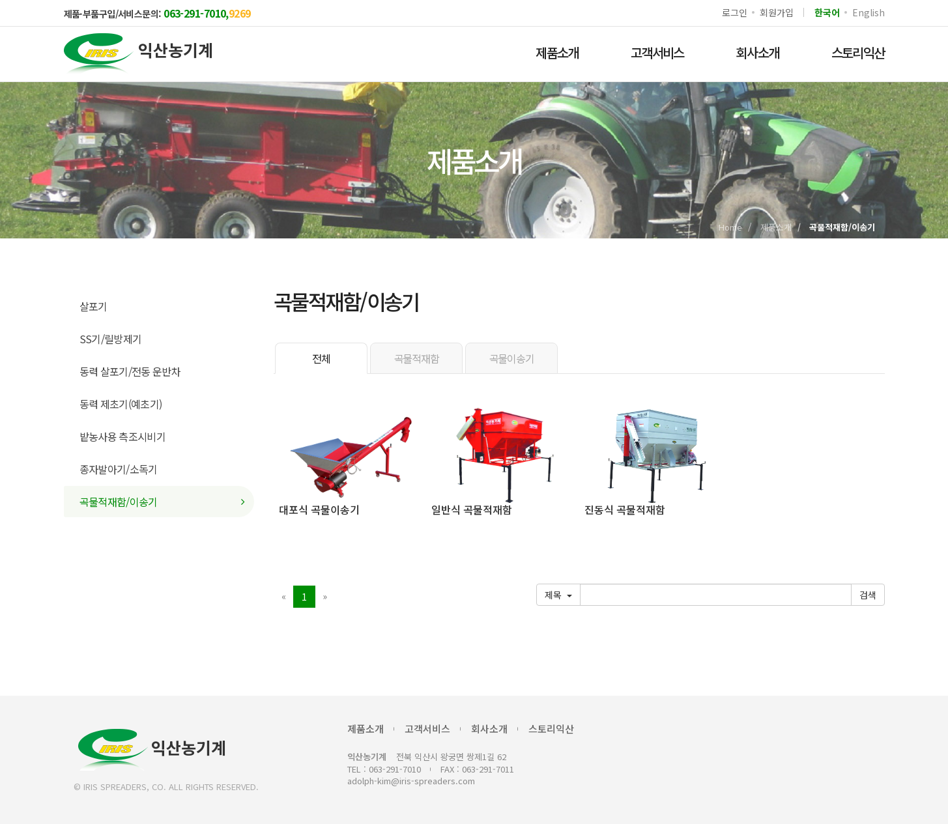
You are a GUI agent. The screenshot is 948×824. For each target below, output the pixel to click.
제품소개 (557, 52)
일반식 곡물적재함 (471, 509)
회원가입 (776, 12)
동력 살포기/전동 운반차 (130, 371)
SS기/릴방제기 (110, 339)
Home (730, 227)
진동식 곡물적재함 (624, 509)
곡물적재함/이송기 (118, 501)
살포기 (93, 306)
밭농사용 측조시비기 (122, 436)
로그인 (734, 12)
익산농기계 (152, 750)
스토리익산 (858, 52)
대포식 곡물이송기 (319, 509)
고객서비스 (657, 52)
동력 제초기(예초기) (120, 404)
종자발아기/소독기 (118, 469)
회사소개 (757, 52)
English (868, 12)
